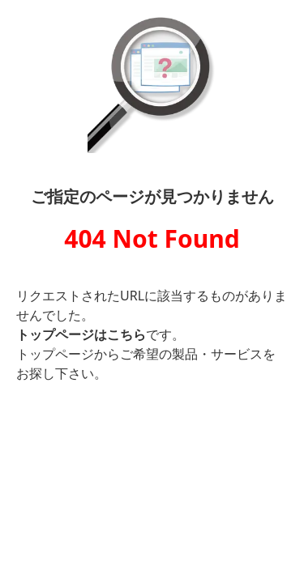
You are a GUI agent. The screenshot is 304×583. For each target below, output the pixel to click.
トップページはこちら (81, 334)
